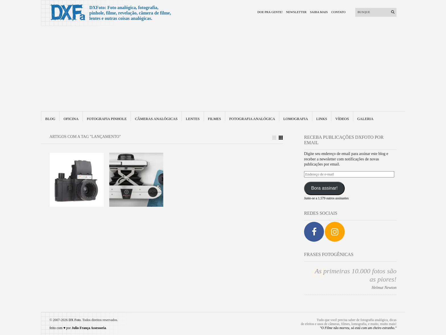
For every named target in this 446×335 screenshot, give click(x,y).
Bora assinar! (324, 188)
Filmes (214, 119)
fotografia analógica (252, 119)
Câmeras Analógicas (156, 119)
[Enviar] (393, 12)
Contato (338, 12)
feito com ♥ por (77, 328)
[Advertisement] (223, 68)
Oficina (71, 119)
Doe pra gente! (270, 12)
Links (321, 119)
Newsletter (296, 12)
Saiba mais (319, 12)
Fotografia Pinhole (107, 119)
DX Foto (74, 320)
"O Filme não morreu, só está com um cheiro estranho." (358, 328)
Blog (50, 119)
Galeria (365, 119)
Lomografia (295, 119)
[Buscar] (372, 12)
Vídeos (342, 119)
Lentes (192, 119)
